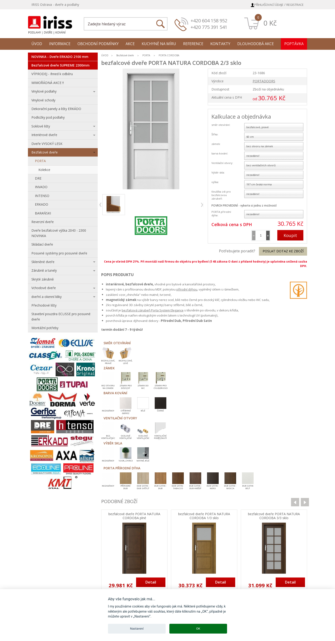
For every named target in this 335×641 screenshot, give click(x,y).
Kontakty (220, 43)
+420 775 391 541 (209, 27)
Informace (59, 43)
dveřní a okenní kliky (46, 296)
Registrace (295, 5)
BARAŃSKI (43, 213)
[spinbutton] (260, 235)
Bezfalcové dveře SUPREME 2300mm (60, 65)
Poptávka (294, 43)
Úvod (36, 43)
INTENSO (42, 196)
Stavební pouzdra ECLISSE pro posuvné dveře (60, 316)
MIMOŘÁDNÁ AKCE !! (47, 82)
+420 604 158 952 (209, 20)
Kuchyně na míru (159, 43)
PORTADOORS (264, 81)
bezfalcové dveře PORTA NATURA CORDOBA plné (134, 516)
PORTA (40, 161)
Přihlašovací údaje (268, 5)
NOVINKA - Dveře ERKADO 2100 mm (59, 56)
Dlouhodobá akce (255, 43)
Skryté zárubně (42, 279)
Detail (150, 582)
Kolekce (44, 169)
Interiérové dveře (44, 135)
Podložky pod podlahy (48, 117)
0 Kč (270, 23)
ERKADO (41, 204)
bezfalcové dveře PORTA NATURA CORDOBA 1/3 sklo (204, 516)
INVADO (41, 187)
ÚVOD (104, 55)
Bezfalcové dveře (44, 152)
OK (198, 628)
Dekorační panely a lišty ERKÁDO (56, 109)
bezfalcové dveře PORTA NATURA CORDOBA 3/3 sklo (274, 516)
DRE (38, 178)
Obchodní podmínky (98, 43)
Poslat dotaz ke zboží (283, 251)
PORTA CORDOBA (169, 55)
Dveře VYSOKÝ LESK (46, 143)
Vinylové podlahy (44, 91)
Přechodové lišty (44, 305)
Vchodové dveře (43, 288)
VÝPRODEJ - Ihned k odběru (52, 74)
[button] (268, 235)
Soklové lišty (40, 126)
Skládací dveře (42, 244)
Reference (193, 43)
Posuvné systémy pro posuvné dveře (59, 253)
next (202, 204)
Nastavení (137, 628)
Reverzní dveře (42, 222)
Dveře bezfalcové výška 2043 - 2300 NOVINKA (58, 233)
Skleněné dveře (42, 262)
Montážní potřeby (44, 328)
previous (100, 204)
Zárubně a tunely (44, 270)
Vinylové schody (43, 100)
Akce (130, 43)
